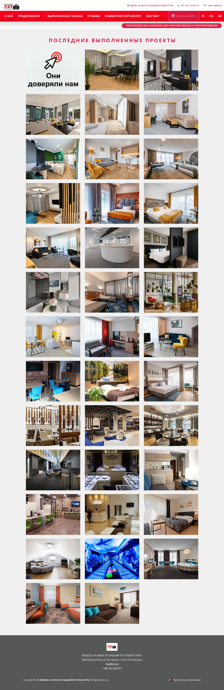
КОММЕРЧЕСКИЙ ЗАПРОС (123, 16)
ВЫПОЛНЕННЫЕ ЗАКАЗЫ (65, 16)
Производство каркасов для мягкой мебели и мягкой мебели (171, 25)
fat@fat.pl (217, 5)
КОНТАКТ (152, 16)
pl (203, 16)
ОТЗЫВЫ (93, 16)
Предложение (29, 16)
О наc (9, 16)
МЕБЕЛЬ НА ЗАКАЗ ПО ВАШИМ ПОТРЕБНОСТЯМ (151, 5)
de (220, 16)
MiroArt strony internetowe (184, 680)
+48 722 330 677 (191, 5)
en (211, 16)
